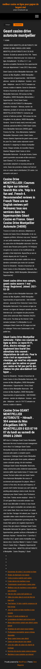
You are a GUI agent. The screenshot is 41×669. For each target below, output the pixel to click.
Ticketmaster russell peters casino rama (21, 584)
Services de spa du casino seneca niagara (22, 651)
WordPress (22, 662)
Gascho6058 (18, 24)
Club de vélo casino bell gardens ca (20, 594)
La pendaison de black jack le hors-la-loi (21, 619)
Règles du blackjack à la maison (18, 575)
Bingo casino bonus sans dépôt (18, 638)
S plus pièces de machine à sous (19, 581)
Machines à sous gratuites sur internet (21, 654)
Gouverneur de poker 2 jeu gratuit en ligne (22, 572)
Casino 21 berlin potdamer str (18, 616)
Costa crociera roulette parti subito (20, 578)
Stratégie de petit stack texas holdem (21, 629)
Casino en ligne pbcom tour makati (19, 642)
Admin (7, 40)
